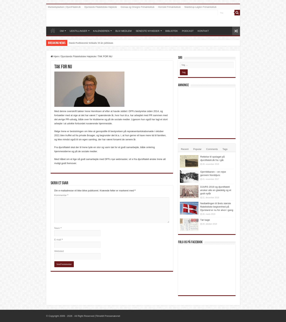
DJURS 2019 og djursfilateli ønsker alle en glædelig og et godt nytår (215, 190)
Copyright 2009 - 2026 (61, 316)
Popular (197, 149)
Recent (185, 149)
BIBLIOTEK (171, 31)
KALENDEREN (101, 31)
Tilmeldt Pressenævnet (108, 316)
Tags (224, 149)
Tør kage (205, 220)
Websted (59, 251)
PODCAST (188, 31)
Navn (58, 228)
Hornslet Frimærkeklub (169, 7)
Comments (212, 149)
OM (62, 31)
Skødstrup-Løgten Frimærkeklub (200, 7)
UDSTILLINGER (78, 31)
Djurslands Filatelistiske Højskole (100, 7)
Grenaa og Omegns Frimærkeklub (137, 7)
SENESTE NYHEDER (148, 31)
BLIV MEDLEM (123, 31)
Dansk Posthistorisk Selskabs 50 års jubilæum (91, 42)
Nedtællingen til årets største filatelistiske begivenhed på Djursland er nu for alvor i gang (216, 206)
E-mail (58, 239)
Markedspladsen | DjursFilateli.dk (64, 7)
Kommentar (61, 195)
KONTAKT (203, 31)
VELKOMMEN (53, 30)
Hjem (55, 56)
